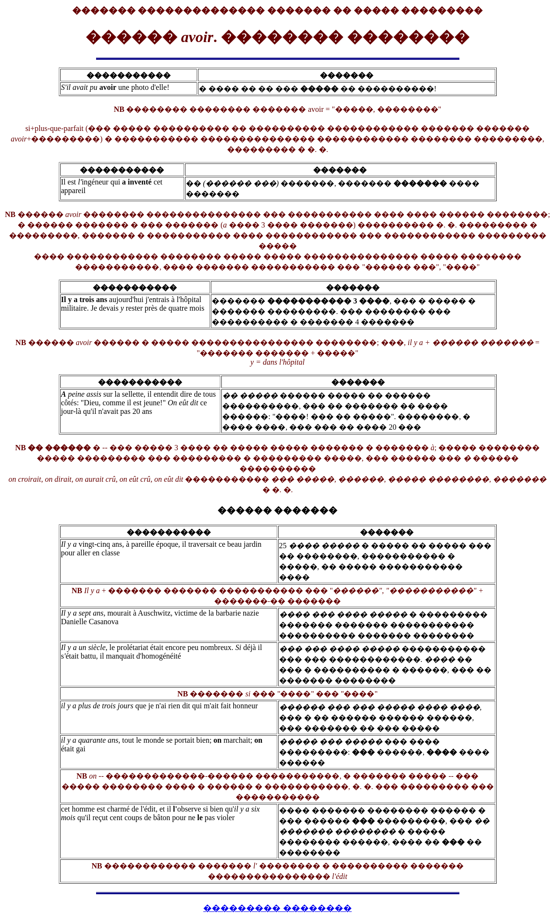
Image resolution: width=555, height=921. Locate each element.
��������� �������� (277, 908)
